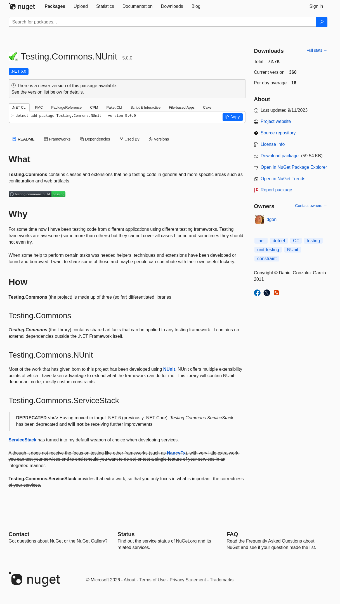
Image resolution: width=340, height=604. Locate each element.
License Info (273, 144)
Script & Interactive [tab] (145, 107)
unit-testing (268, 249)
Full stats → (317, 50)
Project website (276, 121)
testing (313, 240)
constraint (267, 258)
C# (296, 240)
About (130, 579)
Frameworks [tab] (57, 139)
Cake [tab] (207, 107)
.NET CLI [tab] (19, 107)
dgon (272, 219)
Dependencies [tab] (95, 139)
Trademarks (222, 579)
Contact (19, 534)
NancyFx (176, 453)
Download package (280, 155)
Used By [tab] (130, 139)
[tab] (55, 6)
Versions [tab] (159, 139)
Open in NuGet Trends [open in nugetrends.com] (283, 178)
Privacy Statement (188, 579)
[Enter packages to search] (162, 22)
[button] (233, 117)
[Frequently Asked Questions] (232, 534)
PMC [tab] (39, 107)
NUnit (169, 369)
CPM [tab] (94, 107)
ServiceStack (23, 439)
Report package (276, 189)
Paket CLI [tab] (114, 107)
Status (126, 534)
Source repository (278, 132)
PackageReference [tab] (66, 107)
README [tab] (24, 139)
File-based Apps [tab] (182, 107)
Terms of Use (152, 579)
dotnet (279, 240)
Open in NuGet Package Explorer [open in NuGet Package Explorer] (294, 167)
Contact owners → (311, 205)
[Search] (321, 22)
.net (261, 240)
